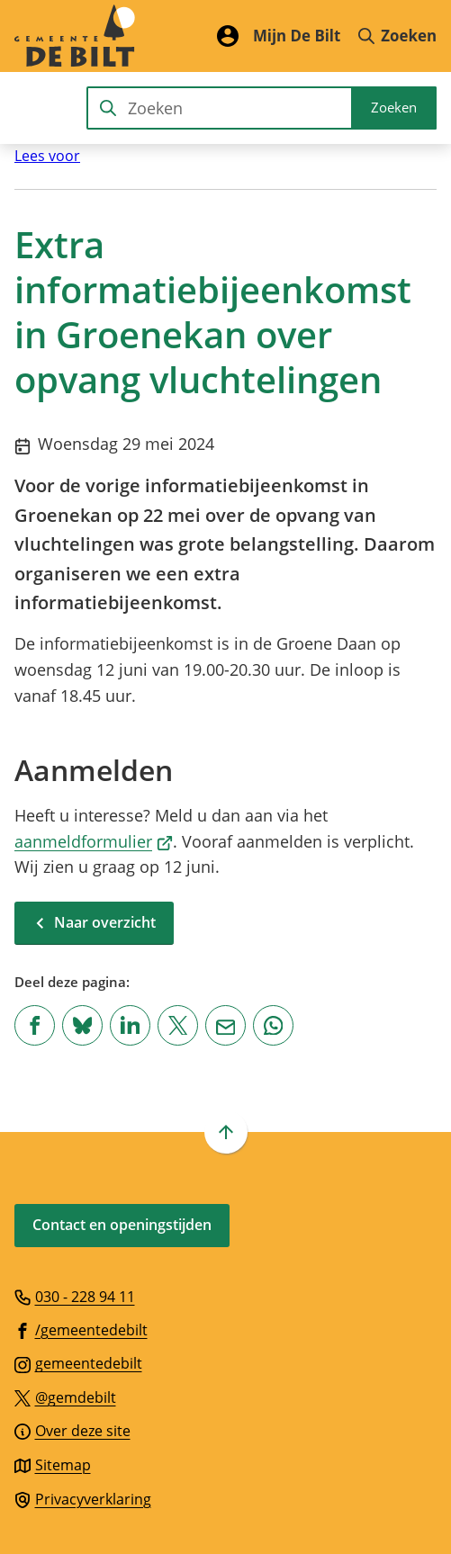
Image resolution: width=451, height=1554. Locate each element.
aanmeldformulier (93, 841)
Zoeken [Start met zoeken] (394, 107)
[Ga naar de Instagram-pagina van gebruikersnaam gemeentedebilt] (78, 1362)
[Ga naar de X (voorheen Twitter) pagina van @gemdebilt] (65, 1396)
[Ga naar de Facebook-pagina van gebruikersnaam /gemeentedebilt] (81, 1329)
